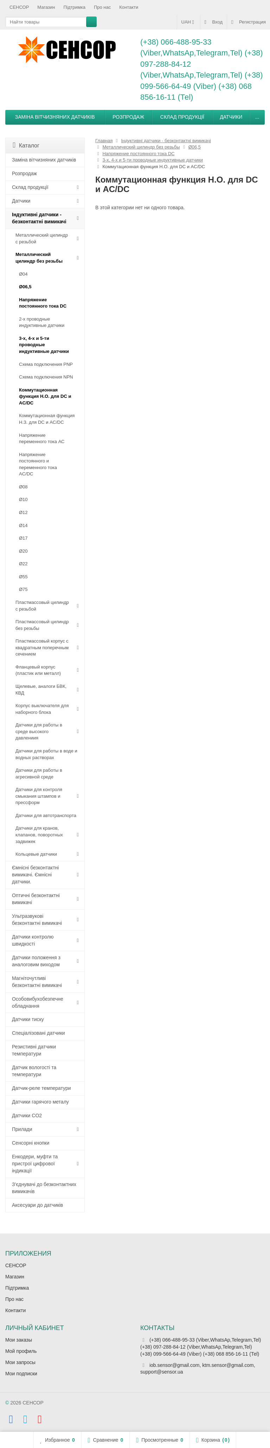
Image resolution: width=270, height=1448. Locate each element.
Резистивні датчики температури (34, 1050)
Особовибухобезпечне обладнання (37, 1002)
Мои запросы (20, 1362)
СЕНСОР (19, 7)
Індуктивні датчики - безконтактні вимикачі (39, 218)
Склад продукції (182, 117)
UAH (188, 22)
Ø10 (23, 499)
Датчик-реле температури (41, 1088)
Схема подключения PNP (46, 364)
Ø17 (23, 538)
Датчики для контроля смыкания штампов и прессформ (38, 796)
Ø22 (23, 563)
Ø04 (23, 274)
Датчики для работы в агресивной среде (38, 773)
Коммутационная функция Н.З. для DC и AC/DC (47, 419)
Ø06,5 (25, 286)
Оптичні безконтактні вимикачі (36, 899)
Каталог (26, 145)
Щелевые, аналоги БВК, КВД (40, 690)
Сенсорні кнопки (30, 1143)
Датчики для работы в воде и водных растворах (46, 754)
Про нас (102, 7)
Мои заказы (18, 1340)
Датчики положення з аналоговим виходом (36, 961)
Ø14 (23, 525)
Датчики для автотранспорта (45, 815)
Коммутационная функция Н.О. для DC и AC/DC (45, 396)
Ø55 (23, 576)
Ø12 (23, 512)
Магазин (46, 7)
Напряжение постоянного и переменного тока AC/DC (38, 464)
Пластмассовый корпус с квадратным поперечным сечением (42, 647)
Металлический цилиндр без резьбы (39, 258)
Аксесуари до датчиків (37, 1205)
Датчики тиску (28, 1019)
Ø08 (23, 486)
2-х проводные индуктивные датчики (41, 322)
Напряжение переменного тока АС (41, 439)
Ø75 (23, 589)
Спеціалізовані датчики (38, 1033)
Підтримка (74, 7)
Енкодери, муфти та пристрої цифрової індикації (35, 1163)
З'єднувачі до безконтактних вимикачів (44, 1188)
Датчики (231, 117)
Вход (214, 22)
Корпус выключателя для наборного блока (42, 709)
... (257, 117)
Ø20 (23, 551)
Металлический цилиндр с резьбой (41, 238)
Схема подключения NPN (46, 377)
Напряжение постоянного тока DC (42, 303)
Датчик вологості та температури (34, 1071)
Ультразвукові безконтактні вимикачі (37, 919)
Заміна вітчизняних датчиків (55, 117)
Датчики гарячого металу (40, 1102)
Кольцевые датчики (36, 854)
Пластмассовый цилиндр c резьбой (42, 606)
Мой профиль (21, 1351)
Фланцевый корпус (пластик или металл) (38, 670)
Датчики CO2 (27, 1115)
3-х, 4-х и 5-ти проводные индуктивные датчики (44, 345)
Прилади (22, 1129)
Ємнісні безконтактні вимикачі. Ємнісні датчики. (35, 874)
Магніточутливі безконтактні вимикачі (37, 981)
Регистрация (248, 22)
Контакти (128, 7)
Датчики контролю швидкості (32, 940)
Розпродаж (128, 117)
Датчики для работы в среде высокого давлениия (38, 731)
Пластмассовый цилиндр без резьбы (42, 625)
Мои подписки (21, 1373)
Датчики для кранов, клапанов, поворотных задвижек (39, 834)
